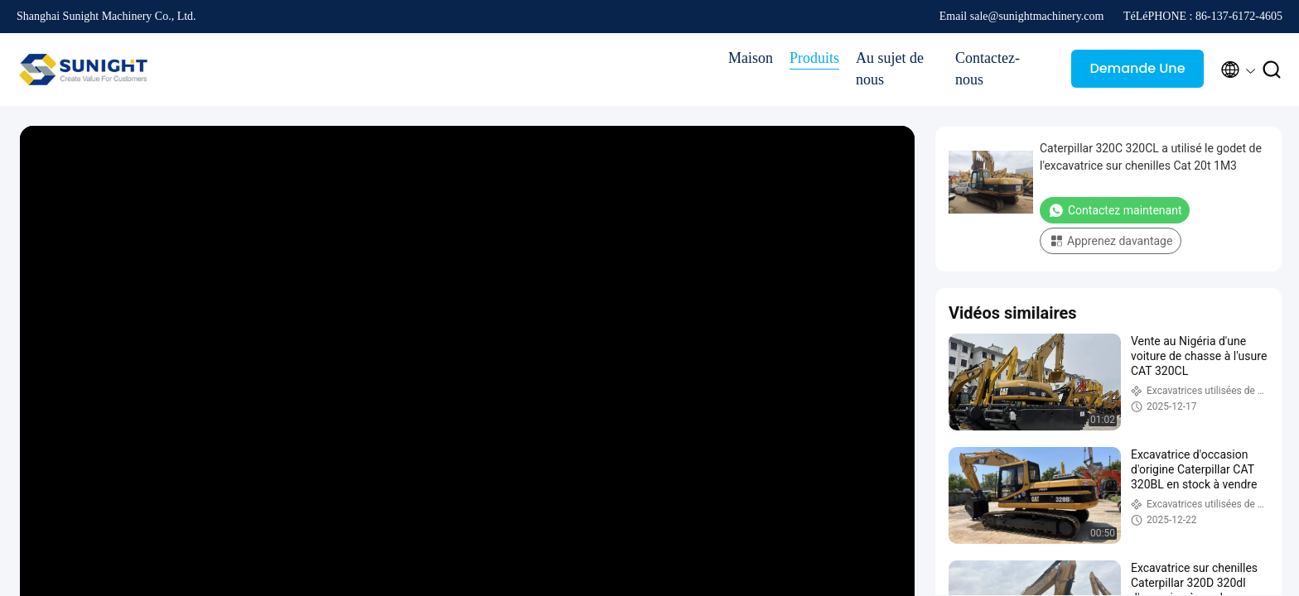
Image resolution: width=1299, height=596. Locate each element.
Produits (814, 58)
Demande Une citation (1137, 73)
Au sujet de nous (890, 69)
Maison (750, 58)
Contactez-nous (987, 69)
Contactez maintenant (1114, 210)
